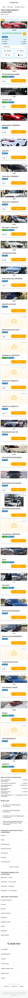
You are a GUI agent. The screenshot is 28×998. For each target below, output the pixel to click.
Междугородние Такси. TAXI (10, 432)
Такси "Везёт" (6, 585)
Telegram (20, 51)
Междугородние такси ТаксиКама (11, 483)
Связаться (18, 80)
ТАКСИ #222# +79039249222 (10, 176)
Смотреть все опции (14, 866)
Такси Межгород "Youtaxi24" (10, 687)
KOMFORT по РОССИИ (9, 304)
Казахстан (14, 986)
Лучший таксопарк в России (10, 662)
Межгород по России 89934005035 (12, 636)
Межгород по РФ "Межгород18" (11, 611)
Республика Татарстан (20, 7)
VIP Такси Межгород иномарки (10, 74)
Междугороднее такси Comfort (10, 329)
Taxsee (4, 559)
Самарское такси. (7, 99)
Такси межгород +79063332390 (11, 534)
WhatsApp (7, 51)
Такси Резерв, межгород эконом (11, 508)
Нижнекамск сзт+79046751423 (10, 355)
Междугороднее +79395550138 (11, 125)
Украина (21, 986)
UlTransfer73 (5, 764)
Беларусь (6, 986)
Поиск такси (10, 7)
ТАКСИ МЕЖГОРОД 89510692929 (12, 457)
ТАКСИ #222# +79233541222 (10, 202)
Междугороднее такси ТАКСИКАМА (12, 278)
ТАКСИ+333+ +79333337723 (10, 381)
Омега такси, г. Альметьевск (10, 227)
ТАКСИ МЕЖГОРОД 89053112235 (12, 33)
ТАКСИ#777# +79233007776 (10, 406)
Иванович (5, 713)
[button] (26, 25)
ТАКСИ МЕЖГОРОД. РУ (9, 738)
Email (20, 55)
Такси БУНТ (5, 151)
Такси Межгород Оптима (9, 253)
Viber (7, 55)
